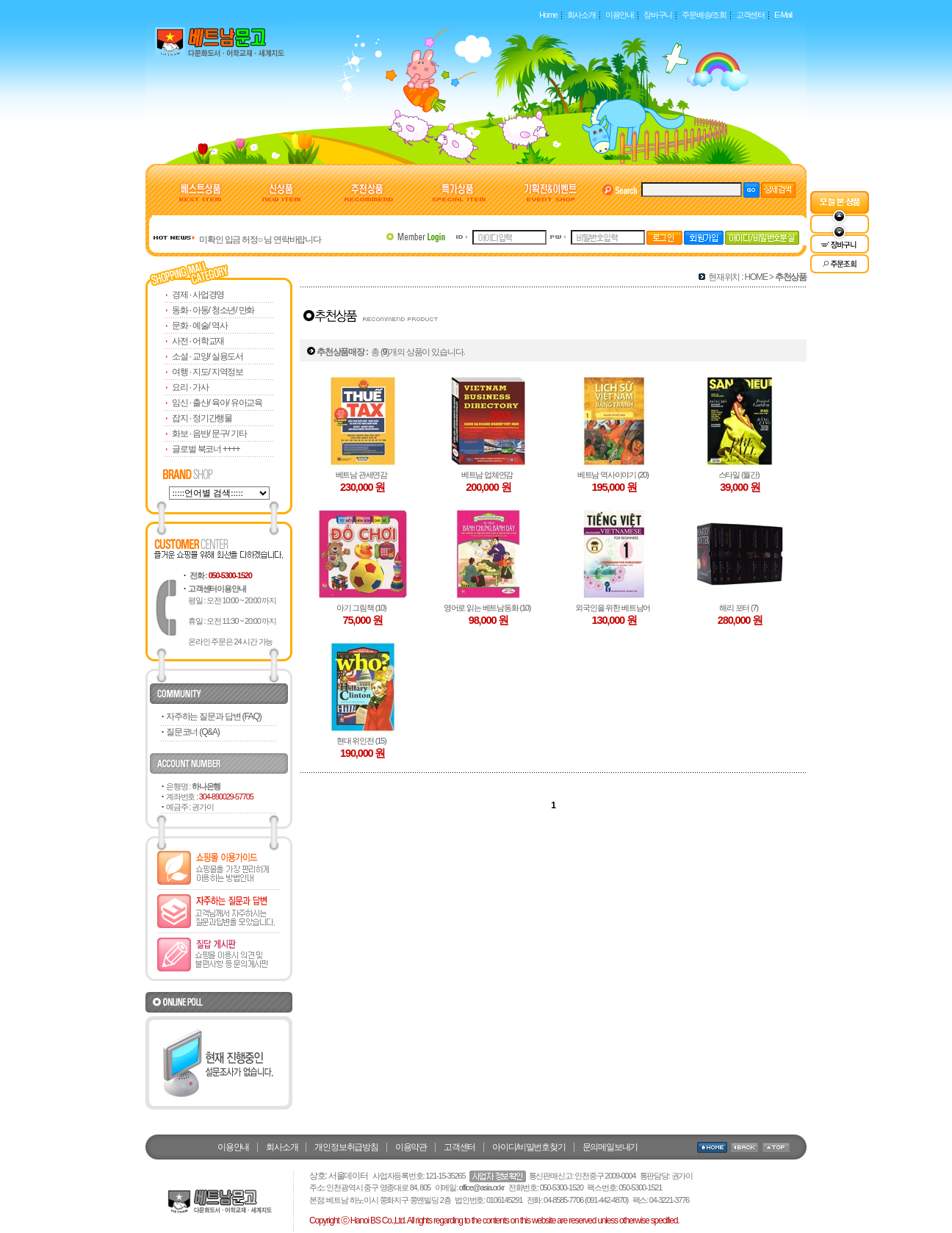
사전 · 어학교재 (198, 341)
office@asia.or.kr (482, 1187)
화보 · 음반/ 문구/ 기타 (209, 433)
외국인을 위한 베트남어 (613, 607)
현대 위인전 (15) (362, 740)
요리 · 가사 (190, 387)
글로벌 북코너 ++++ (205, 449)
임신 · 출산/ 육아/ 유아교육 (217, 403)
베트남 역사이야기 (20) (614, 474)
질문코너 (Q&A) (193, 732)
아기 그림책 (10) (362, 607)
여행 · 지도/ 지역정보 (207, 372)
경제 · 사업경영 (198, 295)
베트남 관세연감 (363, 474)
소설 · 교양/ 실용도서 (207, 356)
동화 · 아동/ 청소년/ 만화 (213, 310)
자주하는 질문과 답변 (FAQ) (214, 716)
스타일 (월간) (740, 474)
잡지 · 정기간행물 (202, 418)
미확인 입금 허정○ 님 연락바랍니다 (260, 239)
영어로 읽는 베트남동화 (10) (488, 607)
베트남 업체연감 (488, 474)
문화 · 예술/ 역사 (199, 325)
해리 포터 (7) (739, 607)
